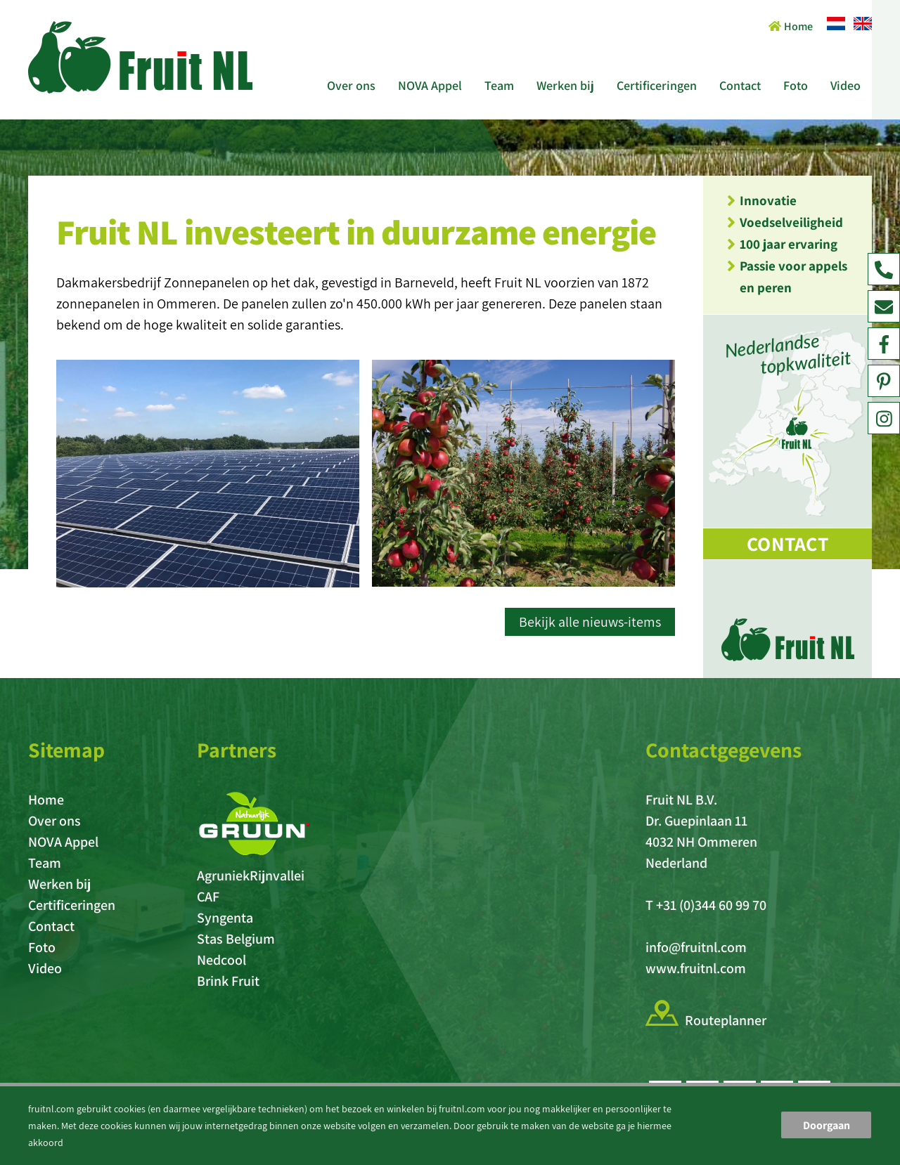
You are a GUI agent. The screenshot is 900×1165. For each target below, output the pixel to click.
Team (499, 85)
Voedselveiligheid (791, 222)
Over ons (351, 85)
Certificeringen (657, 85)
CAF (208, 896)
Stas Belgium (236, 939)
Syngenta (225, 918)
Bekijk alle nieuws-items (590, 622)
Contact (740, 85)
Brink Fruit (228, 981)
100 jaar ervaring (788, 243)
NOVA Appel (430, 85)
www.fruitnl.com (695, 968)
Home (791, 26)
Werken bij (565, 85)
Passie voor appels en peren (793, 276)
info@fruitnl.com (696, 947)
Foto (795, 85)
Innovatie (768, 200)
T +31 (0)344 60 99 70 (705, 905)
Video (845, 85)
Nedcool (221, 960)
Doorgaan (826, 1125)
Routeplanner (725, 1020)
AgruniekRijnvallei (250, 875)
